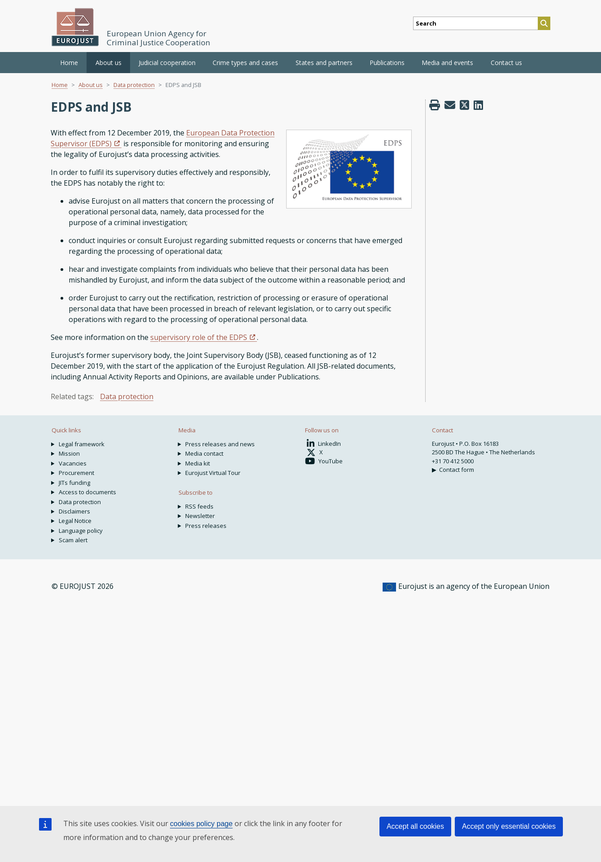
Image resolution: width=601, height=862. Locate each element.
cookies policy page (201, 823)
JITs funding (74, 483)
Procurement (76, 473)
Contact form (456, 470)
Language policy (81, 531)
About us (90, 85)
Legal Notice (75, 521)
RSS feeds (199, 506)
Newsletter (200, 516)
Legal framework (82, 444)
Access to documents (87, 492)
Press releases (205, 526)
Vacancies (73, 463)
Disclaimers (74, 511)
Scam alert (73, 540)
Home (69, 62)
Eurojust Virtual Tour (212, 473)
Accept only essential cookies (509, 826)
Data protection (134, 85)
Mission (69, 453)
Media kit (197, 463)
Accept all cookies (415, 826)
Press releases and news (220, 444)
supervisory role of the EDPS (198, 337)
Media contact (204, 453)
